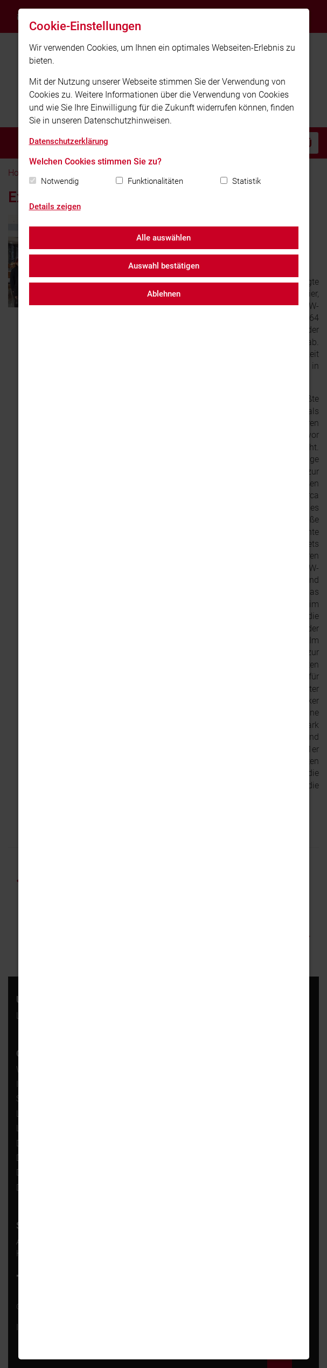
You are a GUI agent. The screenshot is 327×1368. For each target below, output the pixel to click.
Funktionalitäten (155, 181)
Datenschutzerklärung (68, 141)
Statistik (246, 181)
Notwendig (60, 181)
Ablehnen (163, 294)
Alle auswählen (163, 238)
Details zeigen (55, 206)
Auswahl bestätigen (163, 266)
